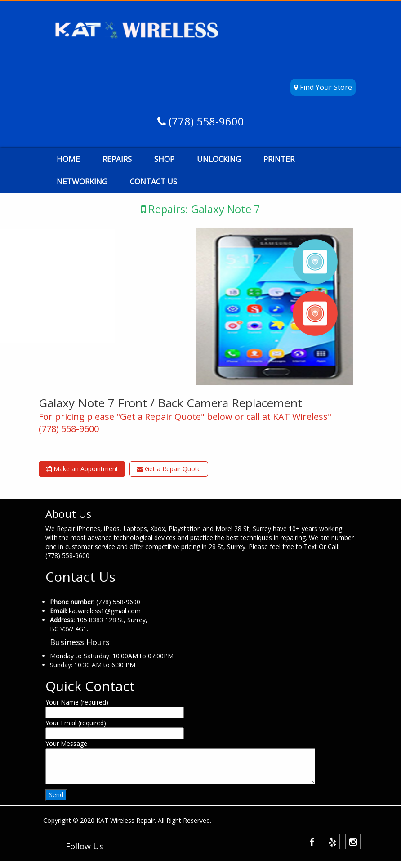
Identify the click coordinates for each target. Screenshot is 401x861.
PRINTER (278, 159)
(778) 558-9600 (205, 121)
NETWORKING (82, 181)
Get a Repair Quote (169, 468)
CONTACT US (153, 181)
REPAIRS (117, 159)
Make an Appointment (82, 468)
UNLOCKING (219, 159)
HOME (68, 159)
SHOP (164, 159)
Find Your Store (323, 87)
